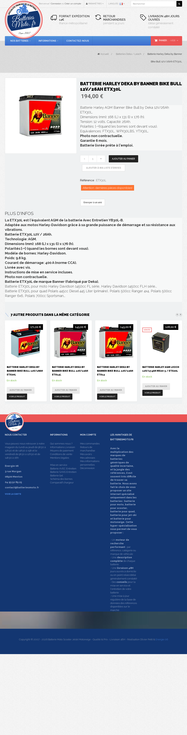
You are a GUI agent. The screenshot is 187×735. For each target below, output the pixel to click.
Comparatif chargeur (62, 493)
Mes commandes (90, 454)
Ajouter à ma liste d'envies (103, 168)
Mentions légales (59, 468)
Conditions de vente (61, 464)
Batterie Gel (56, 486)
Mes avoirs (86, 464)
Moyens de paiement (62, 461)
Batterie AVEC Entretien (63, 479)
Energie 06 (162, 720)
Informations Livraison (62, 457)
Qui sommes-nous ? (61, 454)
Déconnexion (87, 478)
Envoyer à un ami (93, 202)
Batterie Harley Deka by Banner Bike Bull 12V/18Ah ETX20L (25, 371)
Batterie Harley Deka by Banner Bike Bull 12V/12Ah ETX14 (115, 371)
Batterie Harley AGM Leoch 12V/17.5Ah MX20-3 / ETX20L (160, 369)
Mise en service (58, 475)
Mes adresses (87, 468)
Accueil (103, 54)
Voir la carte (13, 504)
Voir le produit (17, 396)
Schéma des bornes (61, 489)
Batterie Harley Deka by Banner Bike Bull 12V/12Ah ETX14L (70, 371)
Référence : (87, 180)
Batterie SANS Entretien (63, 482)
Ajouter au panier (123, 158)
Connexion (56, 3)
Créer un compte (73, 3)
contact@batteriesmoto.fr (147, 694)
